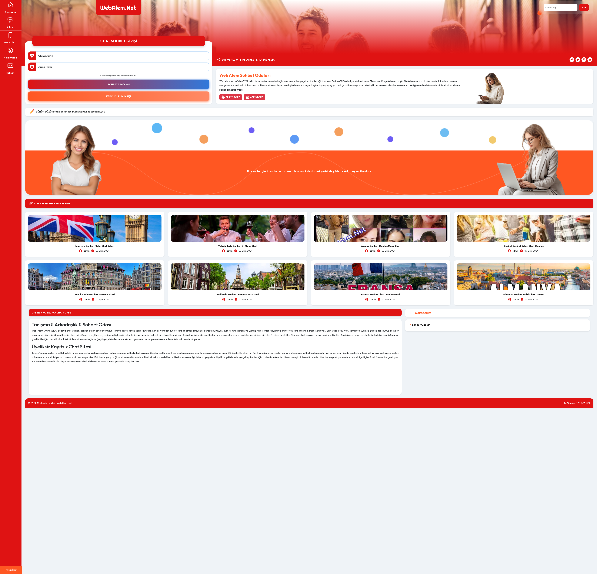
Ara (584, 7)
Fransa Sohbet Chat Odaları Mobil (381, 294)
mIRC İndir (11, 569)
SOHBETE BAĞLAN (119, 84)
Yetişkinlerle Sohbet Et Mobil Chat (238, 245)
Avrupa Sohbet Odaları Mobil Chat (381, 245)
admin (87, 250)
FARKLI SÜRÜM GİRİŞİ (119, 96)
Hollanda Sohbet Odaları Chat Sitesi (238, 294)
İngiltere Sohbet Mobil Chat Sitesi (95, 245)
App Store (255, 97)
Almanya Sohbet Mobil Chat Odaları (523, 294)
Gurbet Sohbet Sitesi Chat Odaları (524, 245)
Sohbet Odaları (422, 324)
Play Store (231, 97)
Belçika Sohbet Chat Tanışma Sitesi (95, 294)
